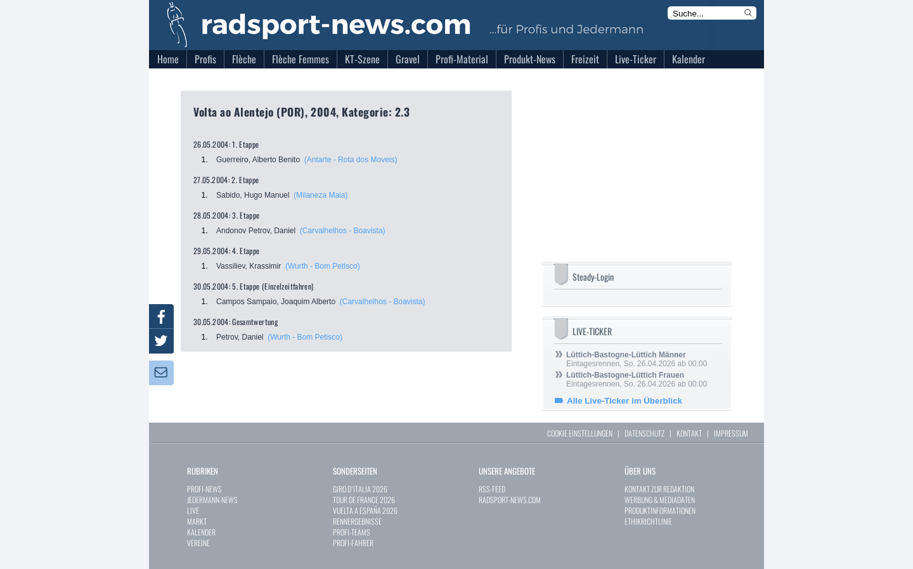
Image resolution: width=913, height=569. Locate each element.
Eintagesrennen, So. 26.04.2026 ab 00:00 (636, 359)
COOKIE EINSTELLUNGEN (579, 433)
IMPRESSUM (731, 433)
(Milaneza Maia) (320, 195)
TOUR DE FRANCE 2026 (364, 499)
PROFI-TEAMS (351, 532)
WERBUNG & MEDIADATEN (660, 499)
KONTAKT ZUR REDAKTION (659, 488)
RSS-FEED (492, 488)
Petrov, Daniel (239, 337)
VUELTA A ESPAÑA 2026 (365, 510)
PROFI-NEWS (204, 488)
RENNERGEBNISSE (357, 521)
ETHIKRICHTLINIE (648, 521)
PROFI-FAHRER (353, 542)
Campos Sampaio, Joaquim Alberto (275, 301)
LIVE (193, 510)
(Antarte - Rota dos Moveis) (351, 159)
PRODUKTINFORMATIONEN (660, 510)
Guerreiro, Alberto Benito (258, 159)
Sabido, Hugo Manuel (252, 195)
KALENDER (201, 532)
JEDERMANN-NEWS (212, 499)
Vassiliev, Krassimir (248, 266)
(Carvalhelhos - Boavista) (342, 230)
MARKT (197, 521)
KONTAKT (689, 433)
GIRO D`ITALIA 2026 (360, 488)
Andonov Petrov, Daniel (255, 230)
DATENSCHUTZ (644, 433)
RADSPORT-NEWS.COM (510, 499)
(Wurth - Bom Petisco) (322, 266)
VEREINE (198, 542)
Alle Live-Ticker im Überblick (624, 401)
